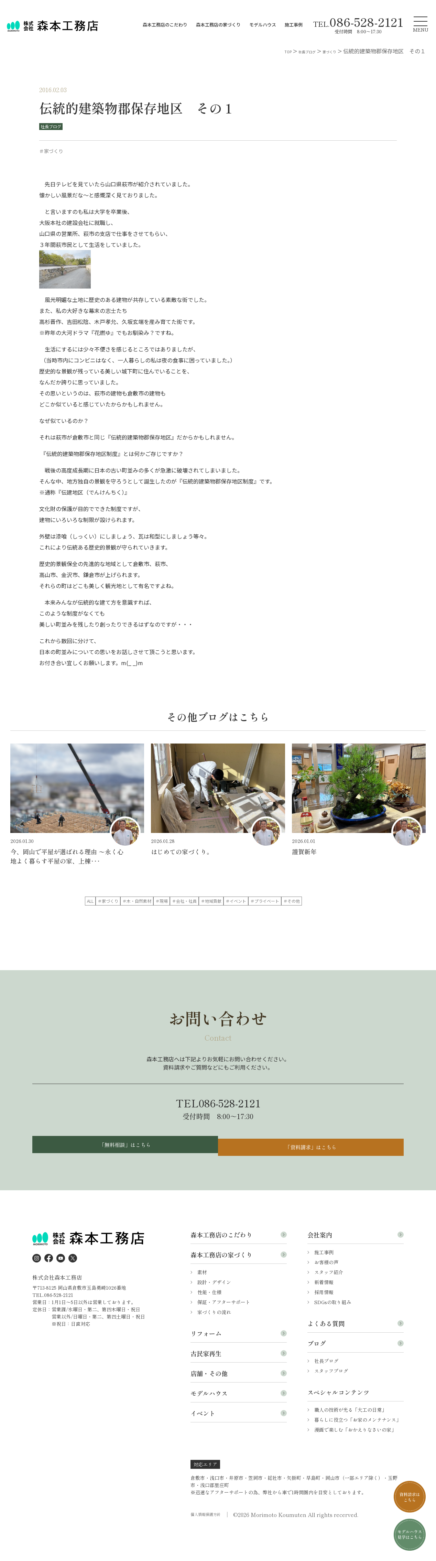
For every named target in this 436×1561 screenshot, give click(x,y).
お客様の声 (326, 1292)
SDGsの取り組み (332, 1332)
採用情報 (324, 1322)
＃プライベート (217, 915)
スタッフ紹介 (328, 1302)
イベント (202, 1443)
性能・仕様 (209, 1322)
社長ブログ (54, 126)
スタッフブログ (331, 1400)
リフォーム (205, 1363)
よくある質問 (326, 1353)
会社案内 (319, 1264)
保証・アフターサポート (223, 1332)
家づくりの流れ (214, 1341)
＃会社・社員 (323, 901)
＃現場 (270, 901)
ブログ (316, 1373)
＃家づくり (164, 901)
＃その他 (270, 915)
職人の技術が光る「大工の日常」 (350, 1439)
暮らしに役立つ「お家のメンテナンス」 (357, 1449)
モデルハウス (262, 24)
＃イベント (164, 915)
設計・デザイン (214, 1312)
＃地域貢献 (111, 915)
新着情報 (324, 1312)
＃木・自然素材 (217, 901)
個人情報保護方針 (209, 1544)
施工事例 (294, 24)
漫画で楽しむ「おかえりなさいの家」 (355, 1459)
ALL (111, 901)
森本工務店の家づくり (218, 24)
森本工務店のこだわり (165, 24)
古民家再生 (205, 1383)
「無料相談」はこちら (123, 1172)
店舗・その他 (209, 1403)
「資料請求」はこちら (312, 1172)
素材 (202, 1302)
